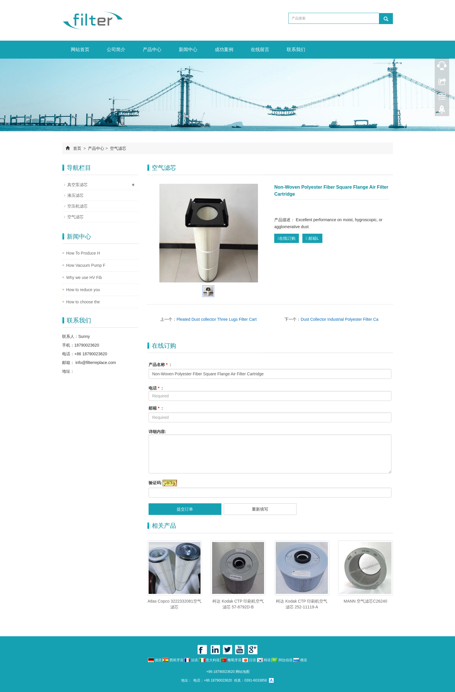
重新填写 (260, 509)
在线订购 (286, 238)
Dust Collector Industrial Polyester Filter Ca (339, 319)
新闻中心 (188, 49)
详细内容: (157, 431)
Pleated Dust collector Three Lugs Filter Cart (216, 319)
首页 (77, 148)
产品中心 (152, 49)
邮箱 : (156, 408)
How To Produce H (83, 253)
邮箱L (312, 238)
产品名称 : (160, 364)
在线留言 (260, 49)
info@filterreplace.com (95, 362)
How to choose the (83, 302)
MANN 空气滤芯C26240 (365, 601)
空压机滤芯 (77, 206)
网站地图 (243, 672)
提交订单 (185, 509)
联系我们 (296, 49)
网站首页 (80, 49)
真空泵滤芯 (77, 184)
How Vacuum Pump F (85, 265)
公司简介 (116, 49)
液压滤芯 (75, 195)
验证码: (155, 482)
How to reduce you (83, 289)
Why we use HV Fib (84, 277)
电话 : (156, 388)
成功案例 (224, 49)
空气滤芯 (117, 148)
